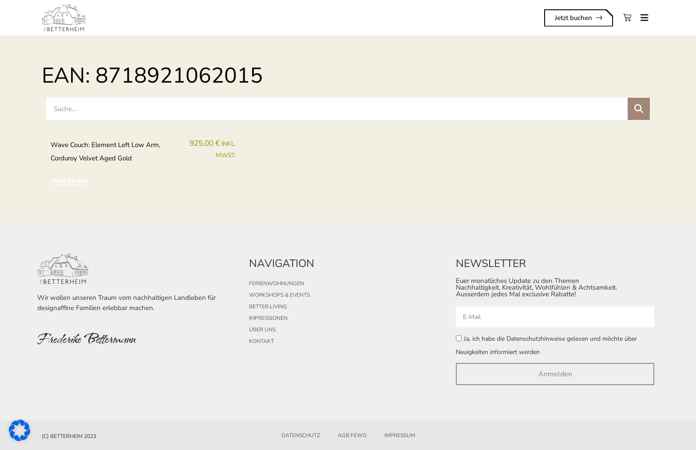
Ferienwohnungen (276, 283)
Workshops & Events (279, 295)
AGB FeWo (352, 435)
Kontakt (261, 341)
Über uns (262, 329)
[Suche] (639, 109)
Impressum (399, 435)
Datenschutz (300, 435)
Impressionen (268, 318)
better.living (268, 306)
